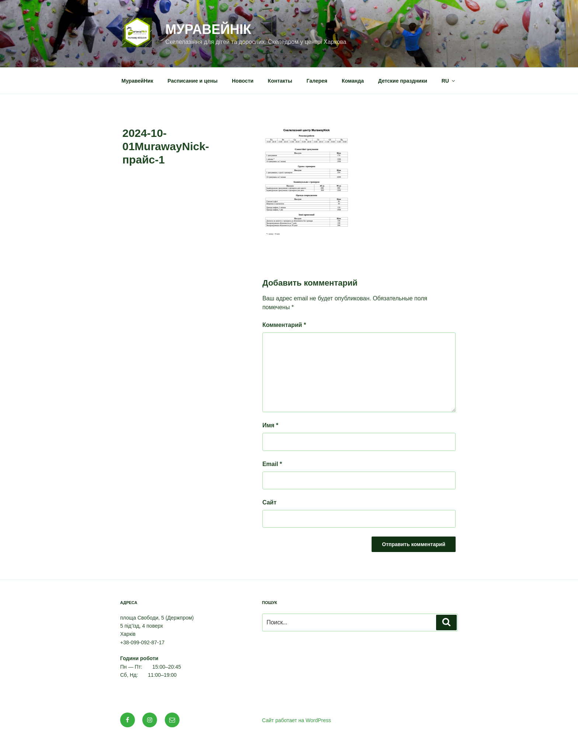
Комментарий (284, 325)
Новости (243, 81)
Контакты (280, 81)
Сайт (269, 502)
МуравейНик (137, 81)
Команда (353, 81)
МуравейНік (208, 29)
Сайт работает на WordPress (296, 720)
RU (449, 81)
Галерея (317, 81)
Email (272, 464)
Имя (270, 425)
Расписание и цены (193, 81)
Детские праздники (402, 81)
